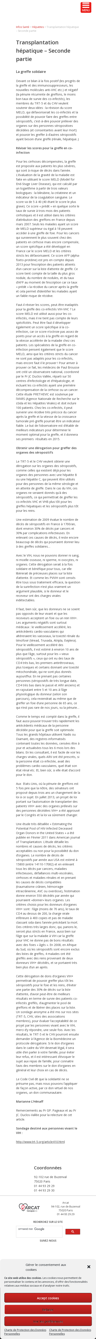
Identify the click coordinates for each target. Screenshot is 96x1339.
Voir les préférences (48, 1321)
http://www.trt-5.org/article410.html (40, 1142)
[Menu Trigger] (86, 7)
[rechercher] (38, 1229)
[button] (89, 1267)
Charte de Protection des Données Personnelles (25, 1332)
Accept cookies (48, 1298)
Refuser (48, 1309)
